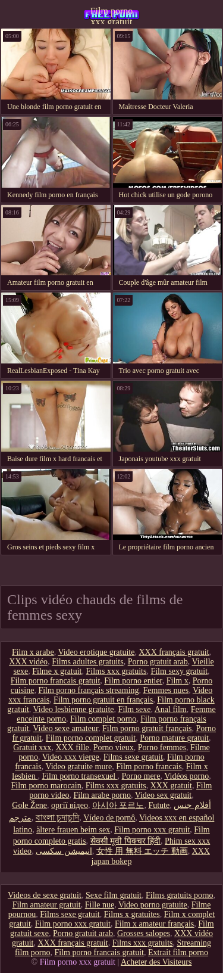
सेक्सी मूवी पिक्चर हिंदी (125, 841)
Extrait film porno (178, 952)
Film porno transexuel (79, 776)
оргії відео (69, 805)
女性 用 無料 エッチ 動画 (142, 851)
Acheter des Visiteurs (156, 962)
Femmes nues (166, 690)
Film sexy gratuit (179, 671)
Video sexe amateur (65, 728)
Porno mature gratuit (174, 737)
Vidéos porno (186, 776)
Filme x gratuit (56, 671)
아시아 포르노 (118, 805)
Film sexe (134, 709)
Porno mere (141, 776)
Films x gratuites (132, 914)
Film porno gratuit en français (103, 699)
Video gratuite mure (78, 766)
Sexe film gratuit (114, 895)
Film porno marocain (46, 785)
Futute (158, 805)
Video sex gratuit (163, 795)
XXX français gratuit (174, 652)
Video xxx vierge (70, 757)
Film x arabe (33, 652)
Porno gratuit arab (158, 661)
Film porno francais (148, 766)
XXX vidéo (28, 661)
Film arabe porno (102, 795)
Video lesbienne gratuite (73, 709)
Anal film (171, 709)
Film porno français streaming (88, 690)
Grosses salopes (143, 933)
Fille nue (99, 904)
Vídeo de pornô (109, 817)
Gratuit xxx (32, 747)
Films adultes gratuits (88, 661)
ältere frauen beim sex (73, 829)
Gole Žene (29, 805)
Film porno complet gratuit (91, 737)
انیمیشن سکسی (64, 851)
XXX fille (72, 747)
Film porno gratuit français (146, 728)
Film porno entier (133, 680)
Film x (178, 680)
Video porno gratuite (152, 904)
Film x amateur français (154, 923)
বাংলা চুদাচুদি (58, 817)
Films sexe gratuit (133, 757)
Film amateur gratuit (46, 904)
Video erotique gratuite (96, 652)
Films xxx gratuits (116, 671)
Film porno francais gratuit (55, 680)
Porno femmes (162, 747)
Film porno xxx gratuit (111, 15)
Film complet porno (103, 718)
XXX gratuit (171, 785)
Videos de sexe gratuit (44, 895)
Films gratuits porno (179, 895)
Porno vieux (113, 747)
